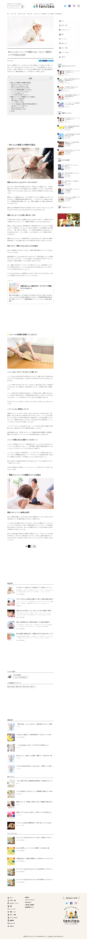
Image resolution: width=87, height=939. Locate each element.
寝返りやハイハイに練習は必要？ (18, 98)
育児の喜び (19, 686)
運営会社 (27, 897)
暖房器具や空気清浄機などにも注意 (18, 109)
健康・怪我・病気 (22, 13)
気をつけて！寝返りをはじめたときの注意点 (20, 87)
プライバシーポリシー (30, 899)
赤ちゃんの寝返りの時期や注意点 (21, 82)
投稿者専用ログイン (29, 907)
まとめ (13, 111)
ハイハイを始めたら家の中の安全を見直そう (24, 104)
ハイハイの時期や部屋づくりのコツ (21, 90)
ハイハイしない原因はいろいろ (17, 93)
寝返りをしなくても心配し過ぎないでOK (19, 86)
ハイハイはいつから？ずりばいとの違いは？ (20, 91)
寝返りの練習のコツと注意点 (17, 100)
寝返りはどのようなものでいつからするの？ (20, 84)
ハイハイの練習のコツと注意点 (17, 102)
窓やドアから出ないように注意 (17, 107)
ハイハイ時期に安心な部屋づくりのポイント (20, 94)
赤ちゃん (34, 686)
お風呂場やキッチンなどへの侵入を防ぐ (19, 105)
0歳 (9, 686)
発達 (14, 686)
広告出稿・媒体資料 (29, 904)
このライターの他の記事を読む (20, 677)
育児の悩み (26, 686)
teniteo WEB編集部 (17, 674)
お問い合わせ (28, 902)
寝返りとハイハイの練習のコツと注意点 (23, 97)
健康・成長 (29, 13)
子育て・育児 (13, 13)
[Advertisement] (18, 702)
